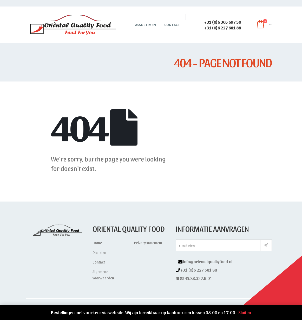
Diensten (99, 252)
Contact (172, 25)
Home (97, 243)
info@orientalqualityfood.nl (207, 261)
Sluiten (244, 312)
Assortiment (146, 25)
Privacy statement (148, 243)
